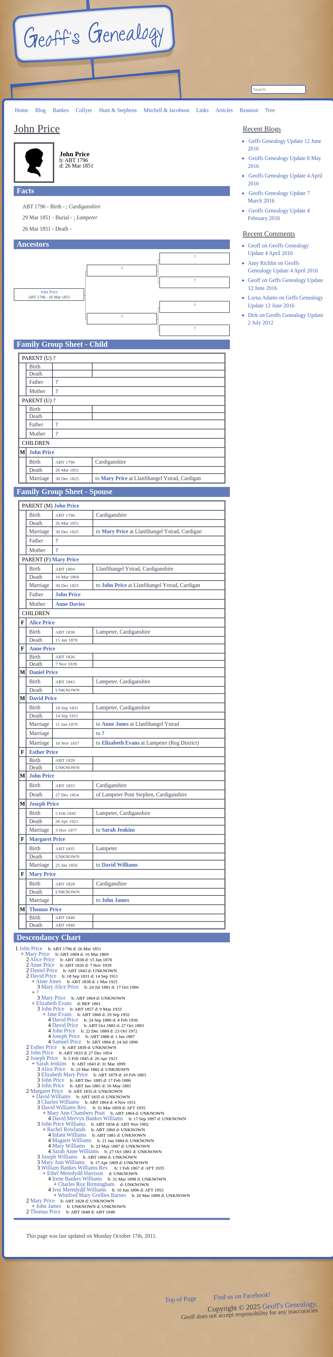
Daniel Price (43, 672)
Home (21, 110)
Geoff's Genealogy (93, 34)
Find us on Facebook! (242, 1296)
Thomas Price (45, 909)
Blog (40, 110)
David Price (43, 698)
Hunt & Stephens (118, 110)
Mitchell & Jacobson (166, 110)
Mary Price (65, 559)
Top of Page (181, 1299)
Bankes (61, 110)
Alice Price (41, 622)
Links (202, 110)
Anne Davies (70, 604)
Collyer (84, 110)
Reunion (249, 110)
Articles (224, 110)
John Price (41, 452)
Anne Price (42, 648)
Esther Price (43, 752)
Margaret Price (47, 839)
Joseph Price (44, 804)
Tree (270, 110)
